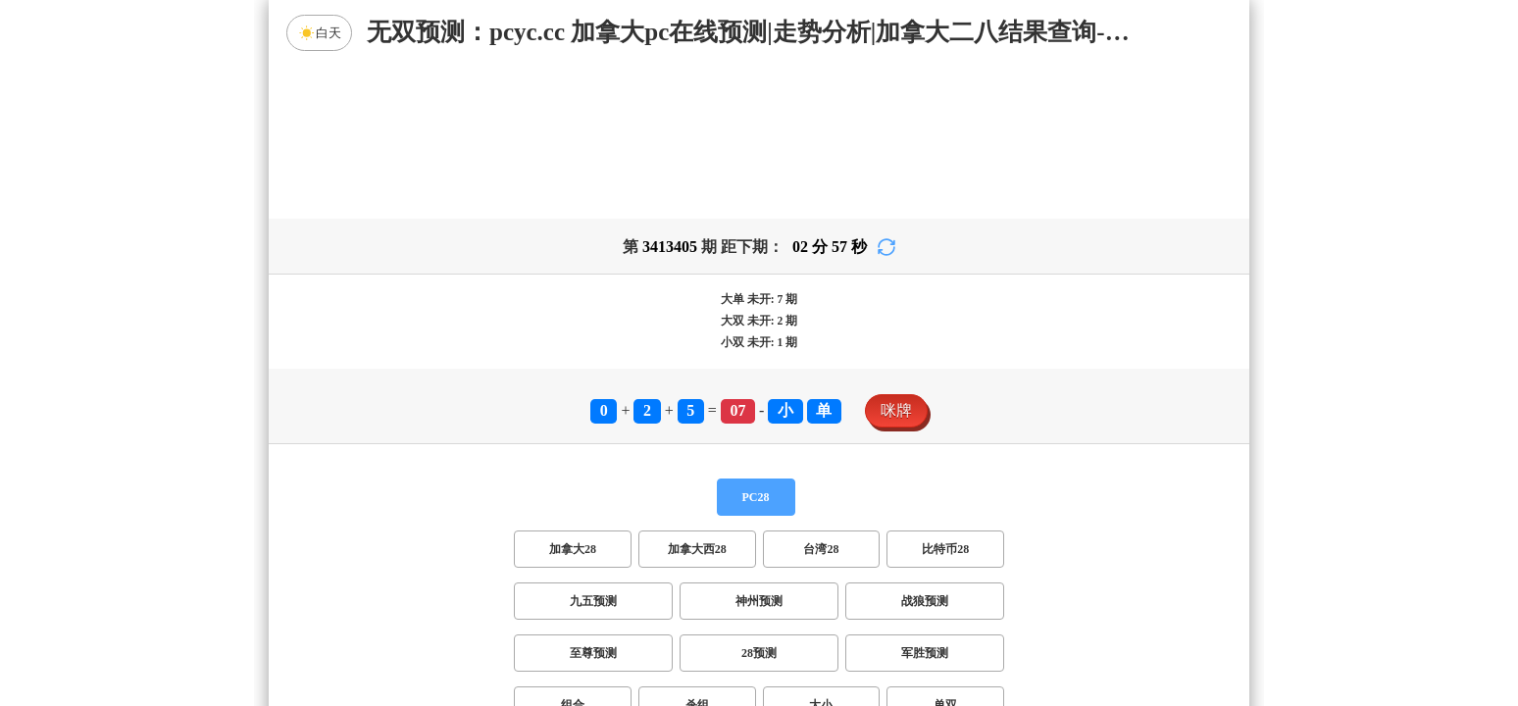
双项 (633, 603)
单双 (945, 551)
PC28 (756, 343)
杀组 (697, 551)
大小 (821, 551)
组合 (572, 551)
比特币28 (945, 395)
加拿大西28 (697, 395)
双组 (878, 603)
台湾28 (820, 395)
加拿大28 (572, 395)
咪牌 (896, 256)
